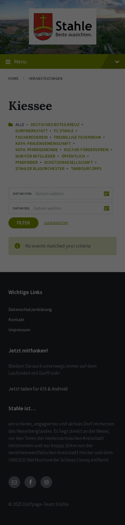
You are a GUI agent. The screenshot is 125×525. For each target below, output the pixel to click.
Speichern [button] (62, 148)
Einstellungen (83, 93)
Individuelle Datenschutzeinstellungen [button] (62, 164)
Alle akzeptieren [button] (62, 131)
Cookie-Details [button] (38, 176)
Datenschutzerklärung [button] (64, 176)
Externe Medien (87, 111)
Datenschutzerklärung (99, 87)
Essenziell (29, 111)
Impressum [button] (88, 176)
